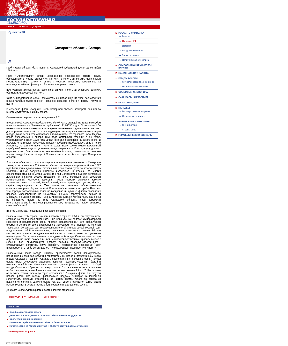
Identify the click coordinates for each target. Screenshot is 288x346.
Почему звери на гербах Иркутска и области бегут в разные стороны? (48, 326)
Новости (23, 26)
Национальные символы (135, 86)
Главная (10, 26)
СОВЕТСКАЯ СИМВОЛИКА (133, 92)
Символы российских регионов (138, 82)
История (126, 46)
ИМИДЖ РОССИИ (128, 78)
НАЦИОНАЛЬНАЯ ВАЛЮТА (133, 73)
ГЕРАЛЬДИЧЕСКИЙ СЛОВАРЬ (135, 135)
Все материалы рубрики (21, 331)
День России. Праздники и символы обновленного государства (45, 315)
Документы (38, 26)
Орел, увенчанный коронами (25, 319)
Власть (126, 36)
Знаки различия (130, 55)
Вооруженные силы (132, 50)
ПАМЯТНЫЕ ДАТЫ (128, 102)
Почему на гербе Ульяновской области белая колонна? (40, 322)
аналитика (13, 306)
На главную (33, 297)
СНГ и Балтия (129, 125)
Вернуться (14, 297)
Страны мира (129, 129)
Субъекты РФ (129, 41)
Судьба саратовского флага (25, 312)
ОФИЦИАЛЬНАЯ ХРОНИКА (133, 97)
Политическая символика (135, 60)
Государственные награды (136, 111)
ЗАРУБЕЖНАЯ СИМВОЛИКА (134, 121)
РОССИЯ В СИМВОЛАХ (131, 33)
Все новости (51, 297)
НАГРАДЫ (124, 108)
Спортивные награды (133, 116)
